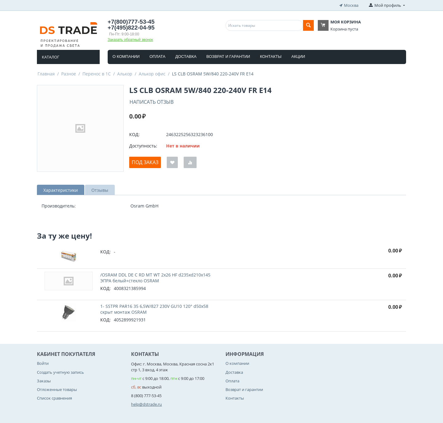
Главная (46, 74)
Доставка (186, 56)
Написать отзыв (152, 102)
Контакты (270, 56)
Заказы (44, 381)
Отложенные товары (57, 389)
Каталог (50, 57)
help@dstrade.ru (146, 404)
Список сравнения (54, 398)
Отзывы (99, 190)
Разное (68, 74)
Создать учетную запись (60, 372)
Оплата (158, 56)
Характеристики (60, 190)
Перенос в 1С (96, 74)
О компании (126, 56)
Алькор (124, 74)
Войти (43, 363)
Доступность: (143, 146)
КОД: (134, 134)
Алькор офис (152, 74)
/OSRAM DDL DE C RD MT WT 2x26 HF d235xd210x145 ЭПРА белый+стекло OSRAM (155, 278)
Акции (298, 56)
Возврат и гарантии (228, 56)
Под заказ (145, 162)
